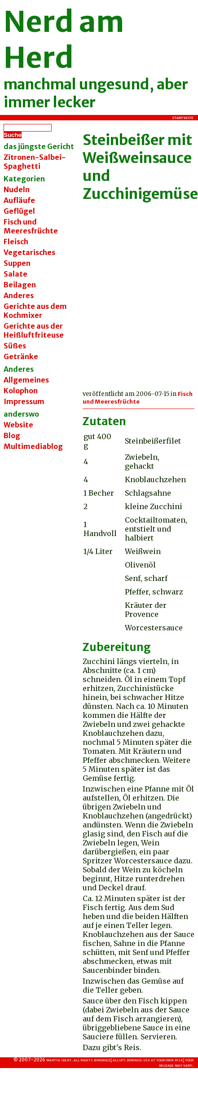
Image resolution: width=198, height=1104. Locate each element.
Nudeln (17, 189)
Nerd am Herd (64, 39)
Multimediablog (33, 446)
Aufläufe (19, 200)
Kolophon (21, 390)
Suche (13, 135)
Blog (12, 435)
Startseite (183, 117)
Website (18, 424)
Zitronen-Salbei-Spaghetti (35, 162)
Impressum (24, 401)
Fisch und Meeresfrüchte (138, 397)
